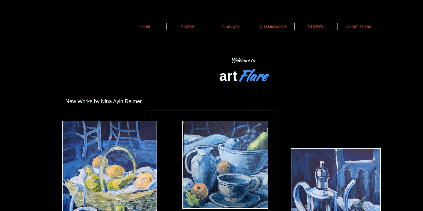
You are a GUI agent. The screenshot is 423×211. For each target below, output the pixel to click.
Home (145, 26)
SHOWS (316, 26)
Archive (187, 26)
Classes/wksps (273, 26)
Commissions (358, 26)
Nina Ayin (230, 26)
